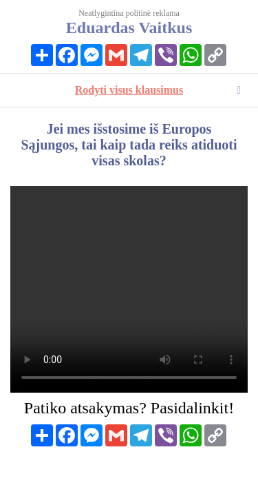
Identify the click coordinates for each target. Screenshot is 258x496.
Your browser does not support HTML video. (129, 289)
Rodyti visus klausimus (129, 90)
